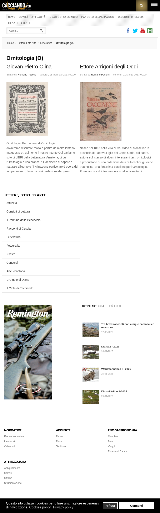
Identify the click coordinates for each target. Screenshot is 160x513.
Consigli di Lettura (18, 211)
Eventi (25, 23)
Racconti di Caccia (131, 17)
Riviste (10, 254)
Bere (110, 441)
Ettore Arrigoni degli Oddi (109, 66)
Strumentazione (13, 483)
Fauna (59, 436)
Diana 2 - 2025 (110, 346)
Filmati (13, 23)
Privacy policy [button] (63, 507)
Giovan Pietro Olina (29, 66)
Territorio (61, 446)
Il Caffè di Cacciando (63, 17)
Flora (59, 441)
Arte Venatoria (15, 271)
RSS (142, 5)
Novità (23, 17)
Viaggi (111, 446)
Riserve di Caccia (117, 451)
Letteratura (46, 43)
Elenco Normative (14, 436)
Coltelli (8, 473)
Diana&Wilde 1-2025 (114, 391)
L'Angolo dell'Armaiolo (97, 17)
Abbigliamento (12, 468)
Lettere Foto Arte (27, 43)
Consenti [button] (136, 505)
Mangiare (113, 436)
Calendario (10, 446)
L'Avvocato (10, 441)
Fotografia (13, 245)
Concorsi (12, 262)
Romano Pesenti (27, 74)
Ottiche (8, 478)
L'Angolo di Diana (17, 279)
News (11, 17)
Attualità (38, 17)
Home (10, 43)
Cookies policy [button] (40, 507)
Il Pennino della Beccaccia (23, 220)
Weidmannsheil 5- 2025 (116, 369)
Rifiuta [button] (110, 505)
